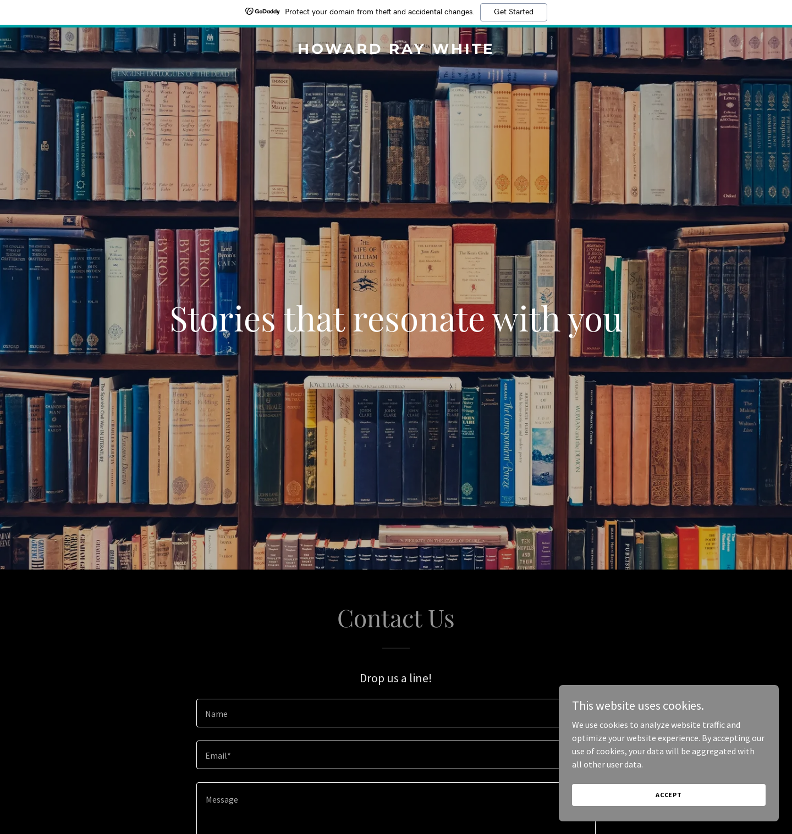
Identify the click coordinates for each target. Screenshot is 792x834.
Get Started (514, 12)
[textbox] (395, 713)
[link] (395, 50)
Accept (669, 795)
